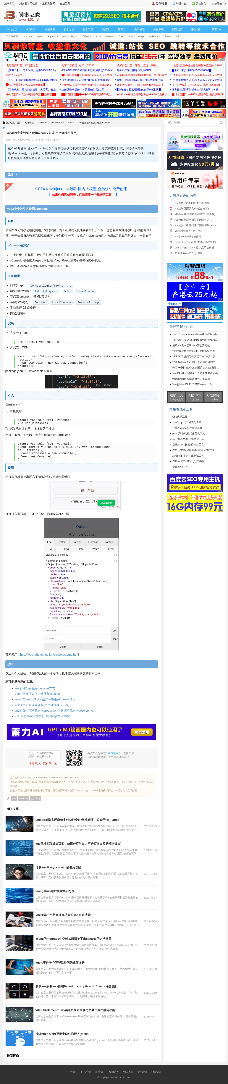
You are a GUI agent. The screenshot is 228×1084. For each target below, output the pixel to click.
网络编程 (50, 29)
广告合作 (86, 1071)
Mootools (109, 36)
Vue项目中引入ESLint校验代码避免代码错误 (197, 339)
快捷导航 (219, 3)
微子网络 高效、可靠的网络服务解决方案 (140, 84)
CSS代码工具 (179, 416)
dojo (131, 36)
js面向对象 (86, 36)
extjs (98, 36)
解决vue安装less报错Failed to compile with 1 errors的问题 (75, 986)
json (64, 36)
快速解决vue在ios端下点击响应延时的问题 (196, 362)
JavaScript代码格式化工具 (186, 422)
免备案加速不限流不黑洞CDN (134, 70)
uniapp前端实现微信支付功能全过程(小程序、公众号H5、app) (77, 819)
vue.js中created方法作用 (188, 236)
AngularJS (53, 36)
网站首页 (12, 29)
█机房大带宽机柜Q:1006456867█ (191, 70)
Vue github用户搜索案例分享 (55, 891)
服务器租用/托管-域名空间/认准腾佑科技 (195, 89)
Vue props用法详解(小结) (189, 231)
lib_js (73, 36)
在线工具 (65, 3)
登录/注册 (161, 3)
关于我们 (72, 1071)
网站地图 (128, 1071)
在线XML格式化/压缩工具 (187, 428)
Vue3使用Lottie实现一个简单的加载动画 (195, 373)
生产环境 (35, 798)
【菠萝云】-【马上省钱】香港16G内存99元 (31, 70)
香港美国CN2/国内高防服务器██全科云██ (31, 94)
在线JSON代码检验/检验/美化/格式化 (193, 450)
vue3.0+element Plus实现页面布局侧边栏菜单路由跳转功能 (75, 1010)
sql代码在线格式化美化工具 (188, 439)
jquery (40, 36)
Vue (14, 798)
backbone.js (155, 36)
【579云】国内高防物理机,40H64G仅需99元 (32, 79)
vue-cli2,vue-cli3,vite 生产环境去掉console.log (45, 699)
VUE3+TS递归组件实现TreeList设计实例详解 (198, 356)
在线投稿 (156, 1071)
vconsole (23, 798)
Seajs (122, 36)
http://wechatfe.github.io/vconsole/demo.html (49, 654)
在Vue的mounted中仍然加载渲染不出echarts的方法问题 (73, 938)
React (168, 36)
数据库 (105, 29)
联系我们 (100, 1071)
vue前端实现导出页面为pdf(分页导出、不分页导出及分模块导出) (78, 843)
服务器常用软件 (28, 3)
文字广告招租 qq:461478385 (78, 65)
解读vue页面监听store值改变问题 (191, 345)
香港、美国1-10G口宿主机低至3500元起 (140, 79)
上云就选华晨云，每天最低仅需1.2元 (83, 89)
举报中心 (181, 3)
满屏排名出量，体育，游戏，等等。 (137, 65)
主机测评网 (48, 3)
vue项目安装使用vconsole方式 (35, 688)
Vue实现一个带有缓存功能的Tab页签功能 (62, 915)
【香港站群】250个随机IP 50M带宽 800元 (86, 79)
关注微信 (201, 3)
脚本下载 (88, 29)
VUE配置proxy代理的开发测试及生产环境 (42, 716)
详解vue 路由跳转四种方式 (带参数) (195, 214)
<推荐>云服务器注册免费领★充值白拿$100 (197, 65)
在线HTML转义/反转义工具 (188, 444)
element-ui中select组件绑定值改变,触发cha (198, 242)
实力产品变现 (14, 75)
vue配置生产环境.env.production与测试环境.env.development (55, 710)
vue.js (141, 36)
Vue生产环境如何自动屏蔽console (37, 693)
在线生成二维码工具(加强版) (188, 461)
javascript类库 (58, 122)
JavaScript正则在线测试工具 (188, 455)
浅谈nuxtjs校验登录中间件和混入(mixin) (62, 1033)
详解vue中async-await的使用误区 (58, 867)
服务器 (122, 29)
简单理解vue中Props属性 (189, 253)
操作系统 (158, 29)
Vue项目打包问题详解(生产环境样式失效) (42, 705)
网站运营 (177, 29)
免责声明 (114, 1071)
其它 (178, 36)
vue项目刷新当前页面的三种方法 (193, 219)
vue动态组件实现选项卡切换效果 (191, 378)
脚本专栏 (69, 29)
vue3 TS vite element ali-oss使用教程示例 (195, 334)
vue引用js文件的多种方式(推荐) (193, 203)
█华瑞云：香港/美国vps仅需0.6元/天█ (139, 89)
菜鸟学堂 (9, 3)
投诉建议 (142, 1071)
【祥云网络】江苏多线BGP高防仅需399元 (196, 84)
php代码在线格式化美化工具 (188, 433)
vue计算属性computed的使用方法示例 (193, 351)
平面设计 (196, 29)
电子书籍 (139, 29)
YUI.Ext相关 (12, 36)
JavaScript (42, 122)
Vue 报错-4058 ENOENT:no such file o (193, 384)
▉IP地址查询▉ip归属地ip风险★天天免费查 (87, 75)
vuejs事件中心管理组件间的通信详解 (60, 962)
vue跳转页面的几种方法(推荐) (192, 208)
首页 (19, 122)
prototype (27, 36)
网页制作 (31, 29)
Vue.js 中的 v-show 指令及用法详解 (194, 247)
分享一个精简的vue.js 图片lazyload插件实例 (197, 367)
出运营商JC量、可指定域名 (22, 65)
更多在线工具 (180, 467)
